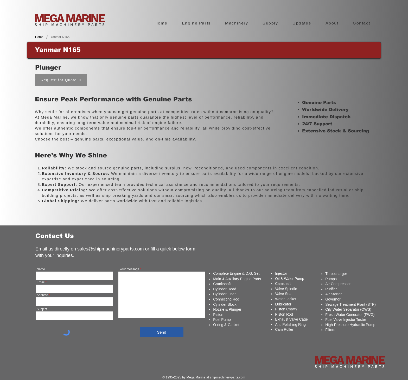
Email (40, 282)
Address (42, 295)
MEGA (50, 18)
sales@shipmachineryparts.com (110, 249)
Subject (42, 309)
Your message (129, 269)
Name (41, 269)
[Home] (39, 37)
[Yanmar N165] (60, 37)
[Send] (161, 332)
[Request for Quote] (61, 80)
